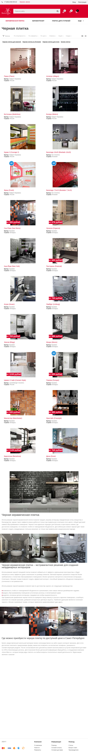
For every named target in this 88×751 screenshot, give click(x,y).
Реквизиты (37, 750)
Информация (56, 742)
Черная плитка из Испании (31, 42)
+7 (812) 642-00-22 (10, 2)
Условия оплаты (56, 747)
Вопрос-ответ (73, 747)
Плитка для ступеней (61, 21)
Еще (81, 21)
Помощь (72, 742)
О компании (38, 745)
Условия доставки (57, 750)
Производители (73, 750)
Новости (37, 747)
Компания (38, 742)
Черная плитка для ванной (11, 42)
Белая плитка (65, 42)
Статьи (71, 745)
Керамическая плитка (15, 21)
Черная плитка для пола (50, 42)
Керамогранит (38, 21)
